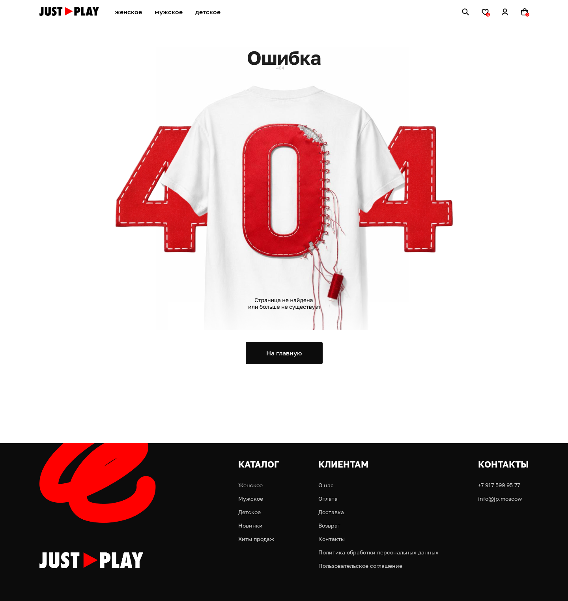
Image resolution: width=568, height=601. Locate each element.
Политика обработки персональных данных (378, 552)
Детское (249, 512)
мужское (169, 12)
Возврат (329, 525)
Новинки (250, 525)
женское (128, 12)
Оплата (328, 498)
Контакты (331, 538)
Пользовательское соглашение (360, 565)
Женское (250, 485)
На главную (284, 353)
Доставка (331, 512)
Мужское (250, 498)
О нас (326, 485)
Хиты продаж (256, 538)
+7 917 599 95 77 (499, 485)
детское (207, 12)
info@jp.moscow (500, 498)
